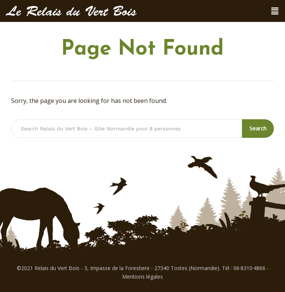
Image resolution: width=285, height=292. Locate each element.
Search (257, 128)
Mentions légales (142, 276)
